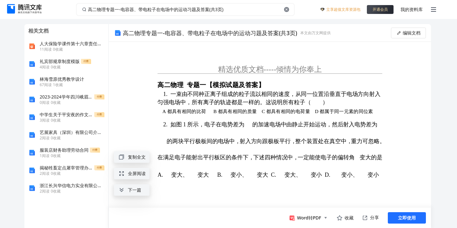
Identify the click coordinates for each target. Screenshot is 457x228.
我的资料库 (412, 9)
